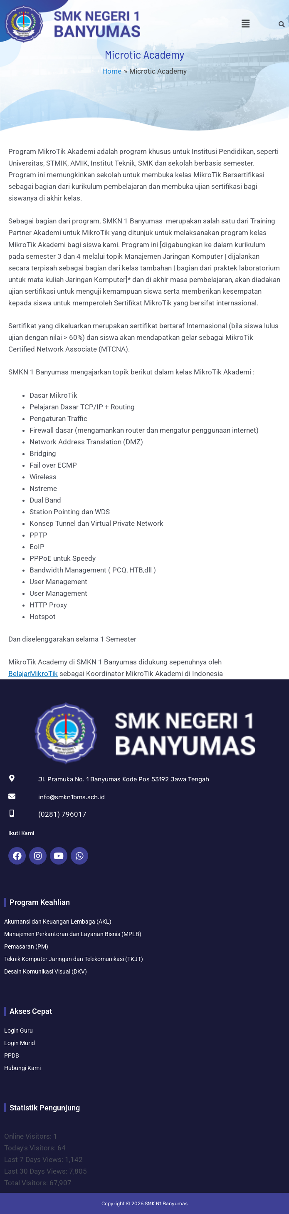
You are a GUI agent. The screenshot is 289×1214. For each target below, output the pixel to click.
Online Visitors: (28, 1136)
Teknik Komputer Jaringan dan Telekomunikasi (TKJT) (73, 959)
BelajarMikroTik (33, 673)
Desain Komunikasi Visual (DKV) (45, 971)
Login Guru (18, 1030)
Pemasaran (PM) (26, 946)
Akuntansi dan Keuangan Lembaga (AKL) (57, 921)
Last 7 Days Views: (34, 1159)
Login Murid (19, 1043)
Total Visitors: (26, 1183)
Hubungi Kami (22, 1068)
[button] (246, 24)
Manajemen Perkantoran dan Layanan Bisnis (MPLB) (72, 934)
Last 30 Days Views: (36, 1171)
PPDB (11, 1055)
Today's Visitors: (30, 1148)
